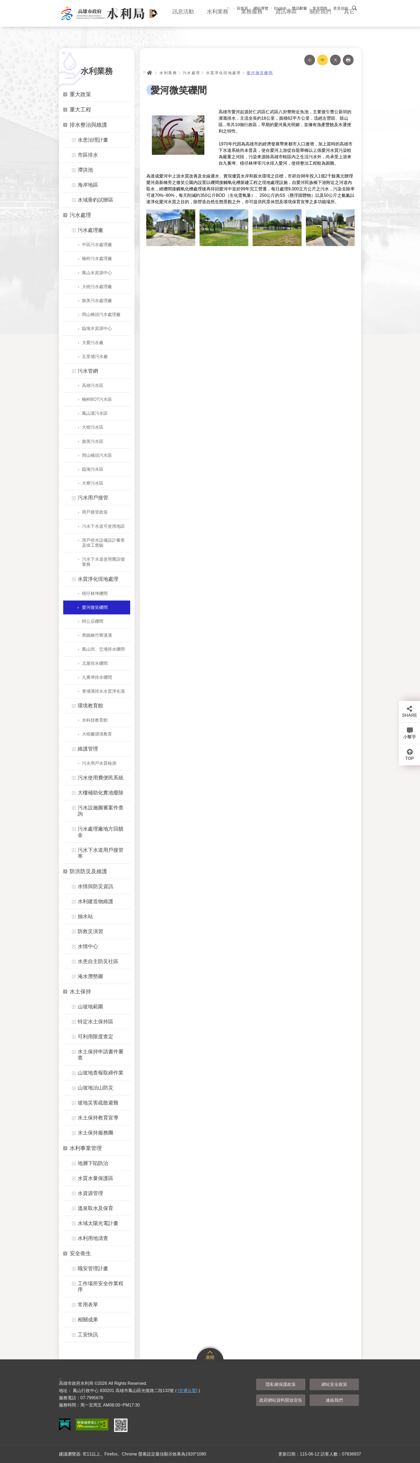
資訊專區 (286, 19)
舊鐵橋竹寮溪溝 (97, 635)
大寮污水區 (92, 483)
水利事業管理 (86, 1148)
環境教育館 (90, 705)
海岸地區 (88, 185)
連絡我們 (334, 1400)
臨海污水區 (92, 469)
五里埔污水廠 (95, 356)
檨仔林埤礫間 (95, 593)
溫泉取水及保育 (95, 1208)
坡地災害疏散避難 (98, 1103)
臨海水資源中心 (97, 328)
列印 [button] (348, 60)
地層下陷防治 (93, 1163)
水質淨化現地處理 (98, 579)
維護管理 (88, 749)
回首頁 (242, 8)
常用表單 (88, 1304)
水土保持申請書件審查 (100, 1055)
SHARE (409, 715)
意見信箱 (340, 8)
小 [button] (310, 60)
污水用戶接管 (93, 497)
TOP (409, 758)
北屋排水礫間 (95, 663)
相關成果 (88, 1319)
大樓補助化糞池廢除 (100, 792)
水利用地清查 (93, 1238)
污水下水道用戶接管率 (100, 853)
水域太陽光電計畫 (98, 1223)
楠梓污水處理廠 (97, 258)
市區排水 (88, 155)
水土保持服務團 (95, 1133)
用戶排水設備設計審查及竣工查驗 (103, 543)
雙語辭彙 (299, 8)
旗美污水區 (92, 441)
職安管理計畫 (93, 1268)
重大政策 (80, 94)
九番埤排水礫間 (97, 677)
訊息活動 (183, 19)
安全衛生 (80, 1253)
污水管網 (88, 371)
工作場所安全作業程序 (100, 1286)
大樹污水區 (92, 427)
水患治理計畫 (93, 140)
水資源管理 (90, 1193)
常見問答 (320, 8)
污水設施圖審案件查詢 (100, 811)
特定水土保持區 (95, 1021)
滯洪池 (85, 170)
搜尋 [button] (354, 8)
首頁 (149, 73)
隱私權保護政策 (281, 1384)
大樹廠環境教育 (97, 734)
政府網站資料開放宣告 (280, 1400)
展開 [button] (210, 1357)
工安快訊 (88, 1334)
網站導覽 (260, 8)
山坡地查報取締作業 (100, 1073)
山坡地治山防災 (95, 1088)
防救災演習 (90, 931)
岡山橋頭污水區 (97, 455)
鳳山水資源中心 (97, 272)
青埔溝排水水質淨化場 (103, 691)
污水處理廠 (90, 230)
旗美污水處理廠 (97, 300)
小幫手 (409, 737)
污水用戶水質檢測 (99, 763)
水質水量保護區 (95, 1178)
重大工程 (80, 109)
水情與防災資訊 (95, 886)
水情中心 (88, 946)
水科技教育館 (95, 720)
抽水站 (85, 916)
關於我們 (320, 19)
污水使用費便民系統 (100, 777)
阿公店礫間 (92, 621)
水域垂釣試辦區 (95, 200)
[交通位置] (187, 1390)
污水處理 (80, 215)
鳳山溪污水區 (95, 413)
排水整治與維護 (88, 125)
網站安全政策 (334, 1384)
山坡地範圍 (90, 1006)
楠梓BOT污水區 (97, 399)
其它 (349, 19)
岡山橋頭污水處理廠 (101, 314)
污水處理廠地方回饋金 (100, 832)
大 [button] (335, 60)
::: (228, 8)
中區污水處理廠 (97, 244)
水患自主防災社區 (98, 961)
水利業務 (217, 19)
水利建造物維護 (95, 901)
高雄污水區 (92, 385)
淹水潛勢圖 (90, 976)
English (280, 8)
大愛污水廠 (92, 342)
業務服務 (251, 19)
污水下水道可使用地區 (103, 526)
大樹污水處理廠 (97, 286)
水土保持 (80, 991)
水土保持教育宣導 (98, 1118)
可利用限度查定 (95, 1036)
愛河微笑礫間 (95, 607)
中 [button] (322, 60)
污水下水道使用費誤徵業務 (103, 562)
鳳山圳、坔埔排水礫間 (103, 649)
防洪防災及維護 (88, 871)
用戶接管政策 (95, 512)
